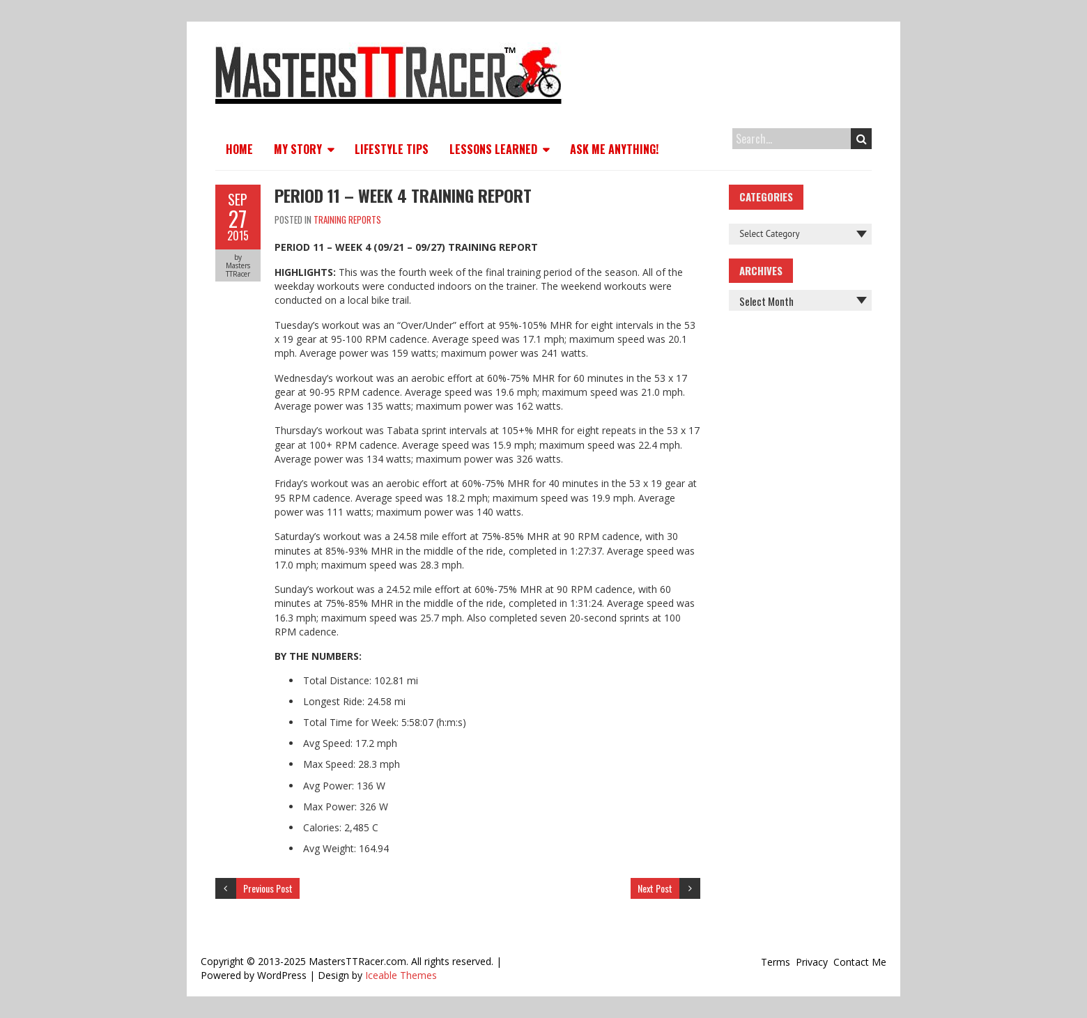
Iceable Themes (401, 975)
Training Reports (347, 219)
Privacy (812, 962)
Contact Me (859, 962)
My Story (298, 149)
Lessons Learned (493, 149)
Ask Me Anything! (614, 149)
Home (239, 149)
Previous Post (268, 888)
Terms (775, 962)
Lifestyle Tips (392, 149)
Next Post (655, 888)
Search (861, 138)
